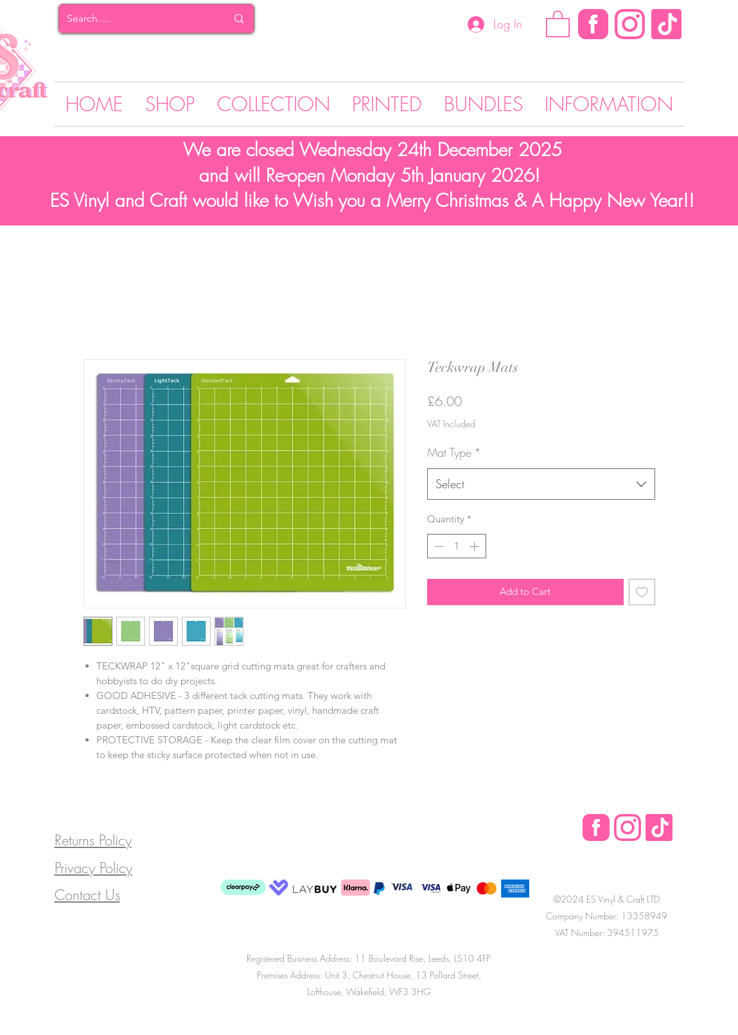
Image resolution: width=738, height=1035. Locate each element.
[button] (558, 23)
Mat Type (454, 452)
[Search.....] (137, 18)
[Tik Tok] (666, 24)
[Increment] (475, 546)
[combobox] (541, 484)
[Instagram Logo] (630, 24)
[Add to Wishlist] (642, 592)
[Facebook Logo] (596, 827)
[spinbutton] (456, 546)
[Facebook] (593, 24)
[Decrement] (437, 546)
